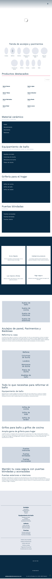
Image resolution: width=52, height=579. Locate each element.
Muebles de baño (9, 154)
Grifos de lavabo (8, 189)
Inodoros (19, 52)
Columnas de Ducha (14, 65)
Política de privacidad (26, 539)
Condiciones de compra (26, 548)
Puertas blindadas (9, 216)
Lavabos (33, 64)
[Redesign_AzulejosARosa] (26, 494)
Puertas (27, 64)
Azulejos (6, 52)
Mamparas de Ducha (26, 53)
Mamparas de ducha (10, 159)
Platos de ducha (8, 162)
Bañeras (12, 52)
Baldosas (6, 132)
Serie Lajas (31, 86)
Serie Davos (6, 86)
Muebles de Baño (35, 53)
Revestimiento (8, 127)
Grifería (22, 64)
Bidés (39, 64)
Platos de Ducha (44, 53)
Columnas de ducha (10, 157)
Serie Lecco (31, 106)
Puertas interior (8, 219)
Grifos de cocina (8, 184)
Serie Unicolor (32, 93)
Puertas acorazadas (9, 214)
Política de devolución (26, 541)
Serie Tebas (6, 93)
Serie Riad (6, 106)
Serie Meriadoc (7, 99)
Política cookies (26, 545)
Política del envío (26, 543)
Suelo (5, 124)
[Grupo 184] (3, 1)
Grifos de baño (8, 187)
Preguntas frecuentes (26, 547)
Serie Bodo (31, 99)
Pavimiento (7, 130)
